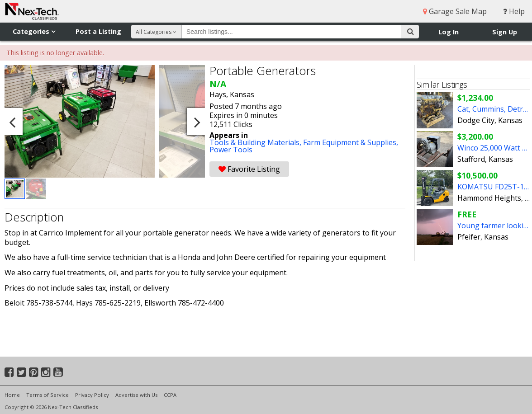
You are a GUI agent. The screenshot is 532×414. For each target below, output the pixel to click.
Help (514, 11)
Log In (448, 32)
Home (12, 394)
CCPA (170, 394)
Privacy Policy (92, 394)
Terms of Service (47, 394)
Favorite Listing (249, 169)
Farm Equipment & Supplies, (350, 142)
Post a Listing (98, 31)
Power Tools (230, 150)
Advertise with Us (136, 394)
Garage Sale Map (455, 11)
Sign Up (504, 32)
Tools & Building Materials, (256, 142)
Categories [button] (34, 31)
